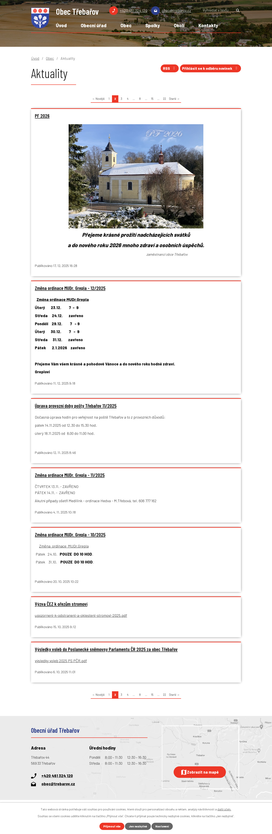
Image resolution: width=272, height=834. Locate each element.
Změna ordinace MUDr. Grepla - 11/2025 (70, 476)
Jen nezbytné (137, 826)
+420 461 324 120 (133, 10)
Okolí (179, 25)
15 (152, 98)
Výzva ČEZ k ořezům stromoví (61, 606)
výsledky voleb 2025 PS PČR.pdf (61, 663)
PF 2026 (42, 116)
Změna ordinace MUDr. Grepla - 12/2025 (70, 288)
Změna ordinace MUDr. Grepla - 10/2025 (70, 536)
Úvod (61, 25)
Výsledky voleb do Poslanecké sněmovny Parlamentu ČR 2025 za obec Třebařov (106, 651)
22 (164, 98)
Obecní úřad (93, 25)
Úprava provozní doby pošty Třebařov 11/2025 (75, 406)
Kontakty (208, 25)
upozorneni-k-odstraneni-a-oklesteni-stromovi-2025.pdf (81, 617)
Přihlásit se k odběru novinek (209, 69)
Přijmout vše (111, 826)
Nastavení (163, 826)
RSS (166, 69)
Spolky (152, 25)
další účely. (224, 809)
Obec (126, 25)
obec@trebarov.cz (176, 10)
